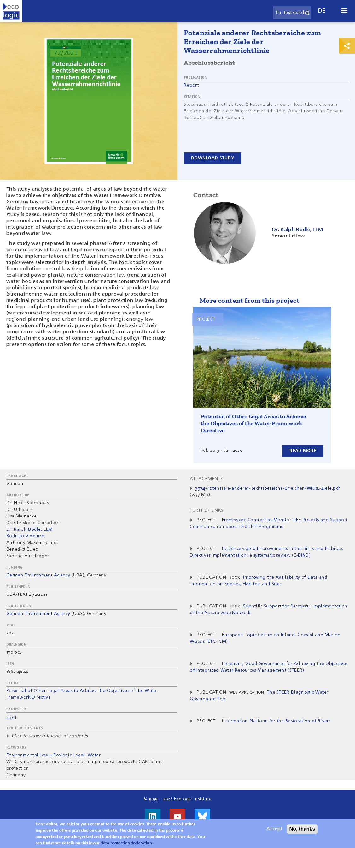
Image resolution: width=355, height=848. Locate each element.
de (322, 11)
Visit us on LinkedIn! (152, 816)
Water (94, 755)
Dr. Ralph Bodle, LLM (29, 529)
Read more (302, 451)
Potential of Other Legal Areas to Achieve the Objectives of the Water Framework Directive (253, 423)
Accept (274, 830)
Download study (212, 158)
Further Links (206, 510)
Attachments (206, 479)
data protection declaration (126, 845)
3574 (11, 716)
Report (191, 85)
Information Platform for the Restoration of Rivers (276, 721)
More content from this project (250, 300)
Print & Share (347, 46)
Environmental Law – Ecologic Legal (45, 755)
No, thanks (302, 830)
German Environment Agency (38, 575)
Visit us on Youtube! (177, 816)
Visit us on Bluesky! (202, 816)
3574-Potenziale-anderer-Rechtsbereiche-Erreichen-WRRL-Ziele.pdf (267, 488)
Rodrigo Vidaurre (25, 536)
